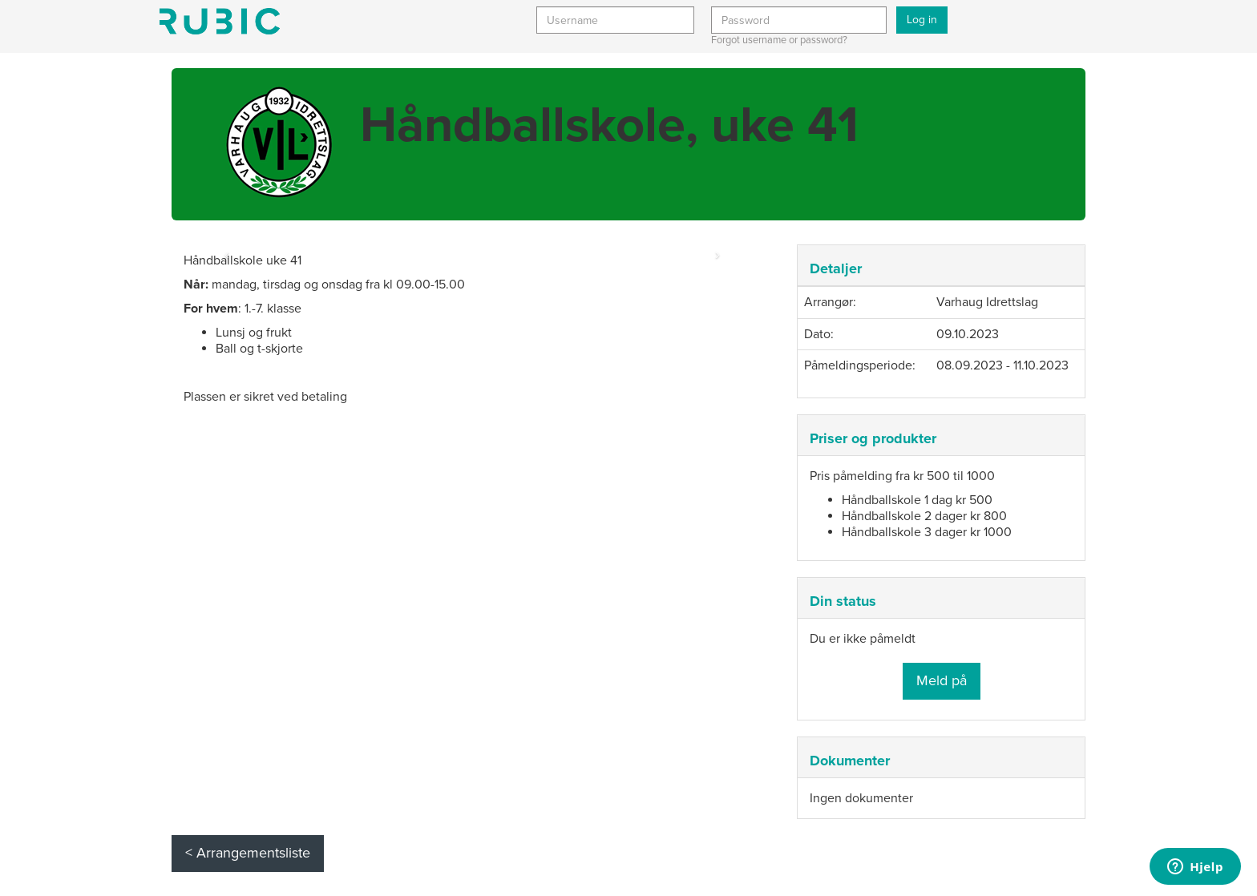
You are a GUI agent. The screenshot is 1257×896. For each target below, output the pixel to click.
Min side (220, 21)
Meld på (941, 680)
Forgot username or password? (779, 40)
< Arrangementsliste (247, 853)
